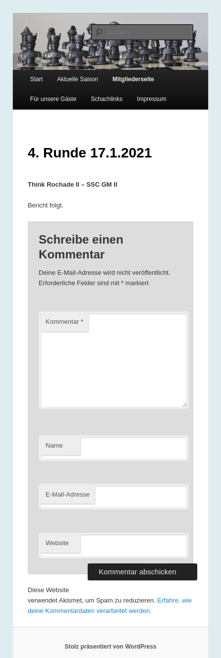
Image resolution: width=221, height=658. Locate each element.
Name (54, 445)
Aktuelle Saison (77, 79)
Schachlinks (106, 99)
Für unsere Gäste (53, 99)
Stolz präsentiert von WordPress (110, 646)
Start (36, 79)
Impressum (151, 99)
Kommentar (64, 321)
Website (57, 543)
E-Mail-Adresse (68, 494)
